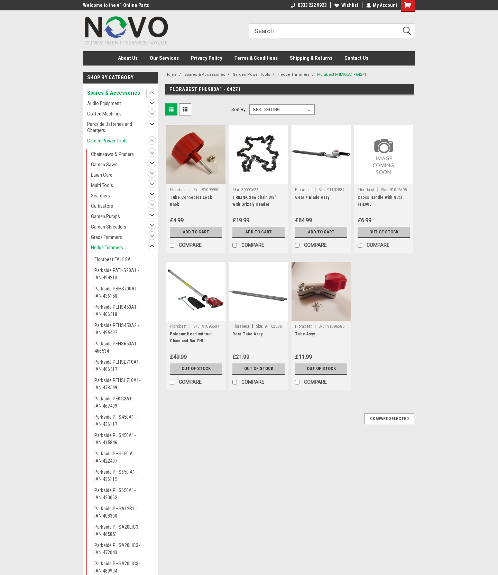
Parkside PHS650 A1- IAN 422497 (115, 457)
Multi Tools (102, 185)
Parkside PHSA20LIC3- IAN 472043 (117, 549)
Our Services (164, 58)
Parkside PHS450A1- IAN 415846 (115, 439)
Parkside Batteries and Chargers (109, 127)
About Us (128, 58)
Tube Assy (305, 334)
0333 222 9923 (308, 5)
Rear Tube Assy (247, 334)
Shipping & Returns (311, 58)
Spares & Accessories (113, 93)
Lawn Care (101, 175)
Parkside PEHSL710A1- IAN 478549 (117, 384)
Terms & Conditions (256, 58)
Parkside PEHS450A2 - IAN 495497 (116, 329)
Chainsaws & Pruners (112, 154)
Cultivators (102, 206)
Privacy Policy (206, 58)
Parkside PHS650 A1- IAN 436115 (115, 475)
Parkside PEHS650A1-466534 (116, 347)
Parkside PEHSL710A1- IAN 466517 (117, 365)
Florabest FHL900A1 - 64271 (341, 74)
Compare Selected (389, 418)
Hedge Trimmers (107, 247)
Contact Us (356, 58)
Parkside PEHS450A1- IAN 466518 (116, 310)
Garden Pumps (105, 216)
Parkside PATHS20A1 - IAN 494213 (116, 274)
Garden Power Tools (107, 141)
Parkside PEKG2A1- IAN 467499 (113, 402)
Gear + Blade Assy (312, 197)
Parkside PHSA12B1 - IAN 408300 (115, 512)
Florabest (178, 189)
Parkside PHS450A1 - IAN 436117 (115, 420)
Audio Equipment (104, 103)
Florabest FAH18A (112, 259)
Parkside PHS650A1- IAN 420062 (115, 494)
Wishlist (346, 5)
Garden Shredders (108, 227)
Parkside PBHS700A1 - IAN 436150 (117, 292)
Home (171, 74)
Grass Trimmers (106, 237)
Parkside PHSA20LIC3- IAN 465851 (117, 530)
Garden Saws (104, 164)
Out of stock (383, 232)
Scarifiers (100, 196)
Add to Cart (196, 232)
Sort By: (239, 109)
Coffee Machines (104, 114)
